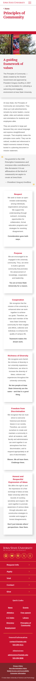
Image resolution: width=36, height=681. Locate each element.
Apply (9, 571)
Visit (9, 578)
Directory (10, 623)
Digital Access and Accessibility (18, 671)
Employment (10, 628)
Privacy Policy (18, 666)
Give (9, 592)
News (10, 608)
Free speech (26, 613)
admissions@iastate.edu (18, 655)
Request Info (13, 565)
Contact (10, 585)
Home (7, 9)
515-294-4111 (18, 645)
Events (26, 608)
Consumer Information (18, 673)
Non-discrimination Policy (18, 668)
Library (26, 618)
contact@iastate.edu (18, 642)
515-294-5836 (18, 658)
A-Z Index (10, 618)
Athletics (10, 613)
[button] (30, 2)
